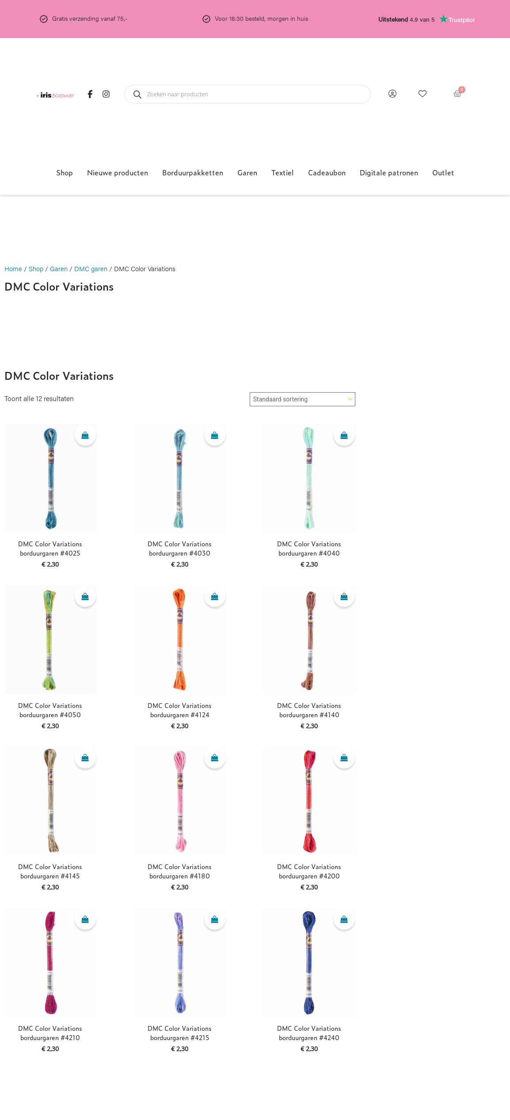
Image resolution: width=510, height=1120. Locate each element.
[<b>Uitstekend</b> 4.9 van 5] (457, 19)
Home (13, 268)
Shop (36, 268)
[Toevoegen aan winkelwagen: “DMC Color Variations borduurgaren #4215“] (215, 920)
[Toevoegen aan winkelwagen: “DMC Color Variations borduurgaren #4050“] (85, 597)
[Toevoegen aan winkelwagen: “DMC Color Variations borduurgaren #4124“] (215, 597)
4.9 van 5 (406, 19)
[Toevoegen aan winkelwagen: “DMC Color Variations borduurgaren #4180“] (215, 758)
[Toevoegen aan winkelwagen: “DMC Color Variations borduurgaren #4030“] (215, 436)
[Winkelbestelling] (302, 399)
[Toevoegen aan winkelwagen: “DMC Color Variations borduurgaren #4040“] (344, 436)
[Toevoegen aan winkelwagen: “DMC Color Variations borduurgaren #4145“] (85, 758)
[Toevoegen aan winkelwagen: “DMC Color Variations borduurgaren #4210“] (85, 920)
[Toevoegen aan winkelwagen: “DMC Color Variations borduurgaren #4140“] (344, 597)
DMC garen (90, 268)
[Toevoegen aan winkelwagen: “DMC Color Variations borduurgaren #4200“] (344, 758)
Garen (59, 268)
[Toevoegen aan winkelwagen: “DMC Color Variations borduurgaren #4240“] (344, 920)
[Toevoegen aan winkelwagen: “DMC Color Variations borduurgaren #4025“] (85, 436)
